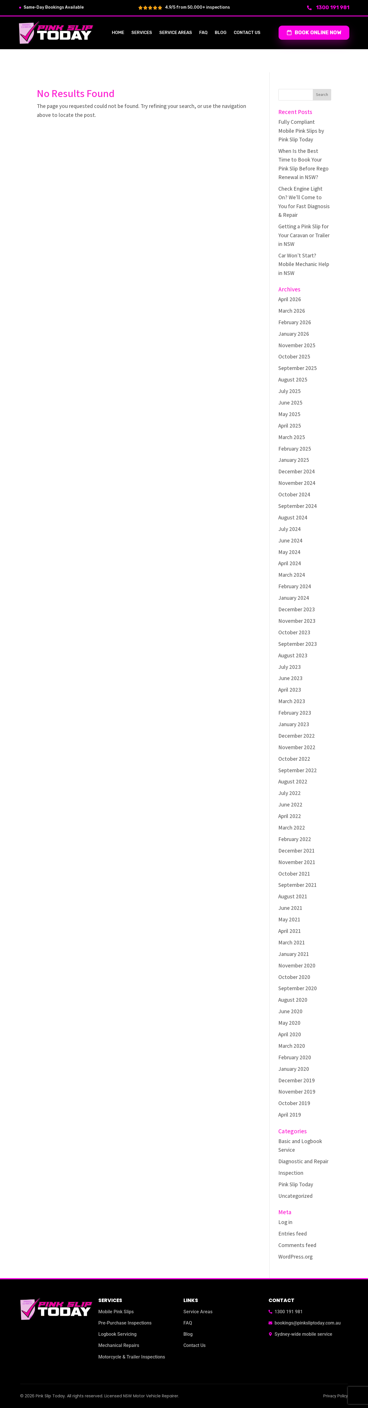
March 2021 (291, 942)
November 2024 (296, 483)
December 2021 (296, 851)
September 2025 (297, 368)
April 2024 (289, 563)
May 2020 (289, 1023)
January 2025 (293, 460)
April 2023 (289, 690)
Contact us (247, 32)
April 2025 (289, 426)
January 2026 (293, 334)
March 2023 (291, 701)
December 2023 (296, 609)
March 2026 (291, 311)
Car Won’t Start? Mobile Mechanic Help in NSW (303, 264)
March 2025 (291, 437)
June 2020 (290, 1011)
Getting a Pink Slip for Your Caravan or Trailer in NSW (303, 235)
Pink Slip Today (295, 1184)
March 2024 (291, 575)
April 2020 (289, 1034)
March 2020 (291, 1046)
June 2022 (290, 805)
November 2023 (296, 621)
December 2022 (296, 736)
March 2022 (291, 828)
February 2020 (294, 1057)
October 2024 (294, 494)
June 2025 (290, 403)
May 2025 (289, 414)
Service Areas (175, 32)
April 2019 (289, 1115)
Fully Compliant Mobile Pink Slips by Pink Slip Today (301, 131)
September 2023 (297, 644)
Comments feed (297, 1245)
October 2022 (294, 759)
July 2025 (289, 391)
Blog (221, 32)
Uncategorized (295, 1196)
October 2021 (294, 874)
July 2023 (289, 667)
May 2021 (289, 919)
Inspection (290, 1173)
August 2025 (292, 380)
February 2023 (294, 713)
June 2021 (290, 908)
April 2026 (289, 299)
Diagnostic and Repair (303, 1161)
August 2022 (292, 781)
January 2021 (293, 954)
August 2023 (292, 655)
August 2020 (292, 1000)
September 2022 (297, 770)
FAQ (203, 32)
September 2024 (297, 506)
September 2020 (297, 988)
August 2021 (292, 896)
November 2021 (296, 862)
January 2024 (293, 598)
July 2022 (289, 793)
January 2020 (293, 1069)
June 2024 (290, 540)
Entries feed (292, 1234)
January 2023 (293, 724)
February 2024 (294, 586)
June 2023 (290, 678)
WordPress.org (295, 1257)
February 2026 (294, 322)
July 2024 (289, 529)
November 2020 (296, 965)
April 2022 (289, 816)
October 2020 (294, 977)
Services (141, 32)
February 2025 (294, 449)
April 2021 (289, 931)
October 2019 (294, 1103)
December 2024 (296, 471)
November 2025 (296, 345)
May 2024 (289, 552)
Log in (285, 1222)
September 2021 (297, 885)
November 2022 (296, 747)
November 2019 (296, 1092)
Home (118, 32)
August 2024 (292, 517)
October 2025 (294, 356)
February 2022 (294, 839)
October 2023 (294, 632)
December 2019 (296, 1080)
